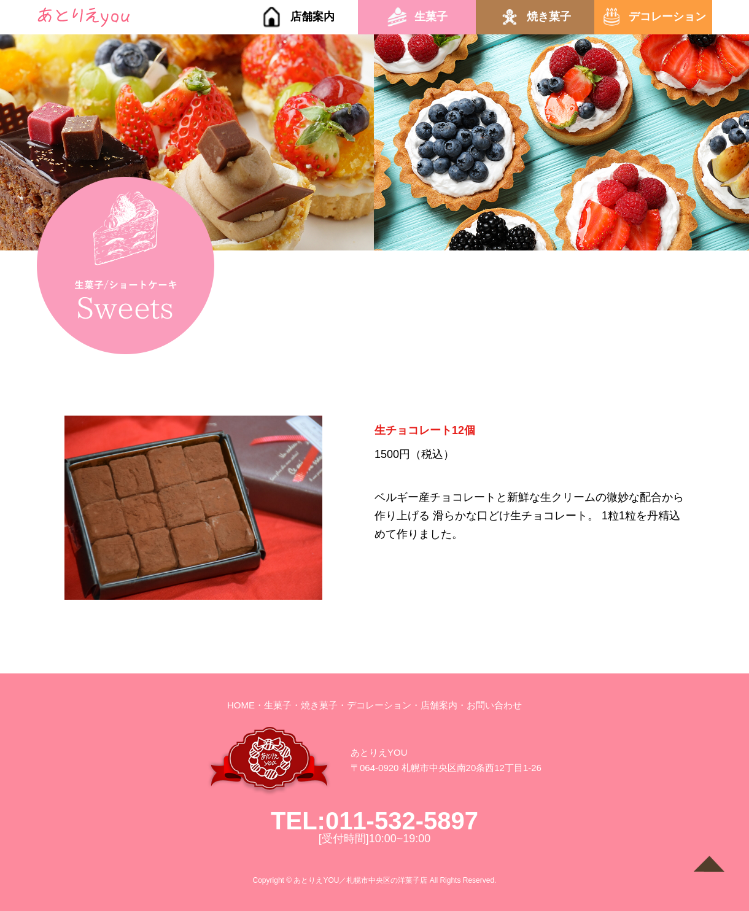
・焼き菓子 (315, 705)
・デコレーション (374, 705)
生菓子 (431, 16)
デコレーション (667, 16)
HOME (241, 705)
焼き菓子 (549, 16)
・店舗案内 (434, 705)
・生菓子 (273, 705)
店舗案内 (312, 16)
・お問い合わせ (489, 705)
